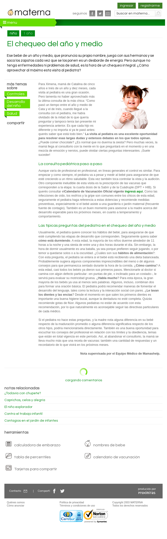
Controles (16, 94)
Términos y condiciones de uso (77, 505)
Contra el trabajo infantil (23, 413)
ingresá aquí (134, 191)
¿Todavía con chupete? (22, 393)
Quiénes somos (16, 502)
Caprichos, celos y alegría (24, 400)
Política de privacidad (72, 502)
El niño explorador (18, 407)
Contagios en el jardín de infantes (31, 420)
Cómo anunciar (15, 505)
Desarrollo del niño (16, 104)
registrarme (150, 5)
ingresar (126, 5)
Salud (12, 113)
